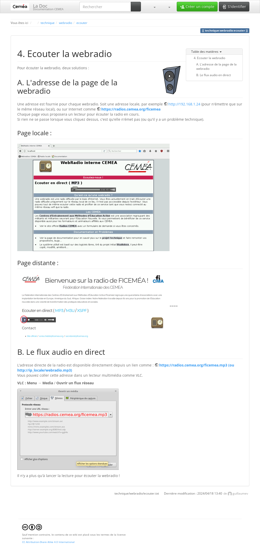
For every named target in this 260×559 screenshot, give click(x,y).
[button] (152, 6)
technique (48, 23)
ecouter (81, 23)
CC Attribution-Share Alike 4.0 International (48, 542)
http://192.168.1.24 (184, 104)
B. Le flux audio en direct (213, 75)
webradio (65, 23)
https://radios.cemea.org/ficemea (130, 109)
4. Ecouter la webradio (209, 58)
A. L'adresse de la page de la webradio (216, 66)
